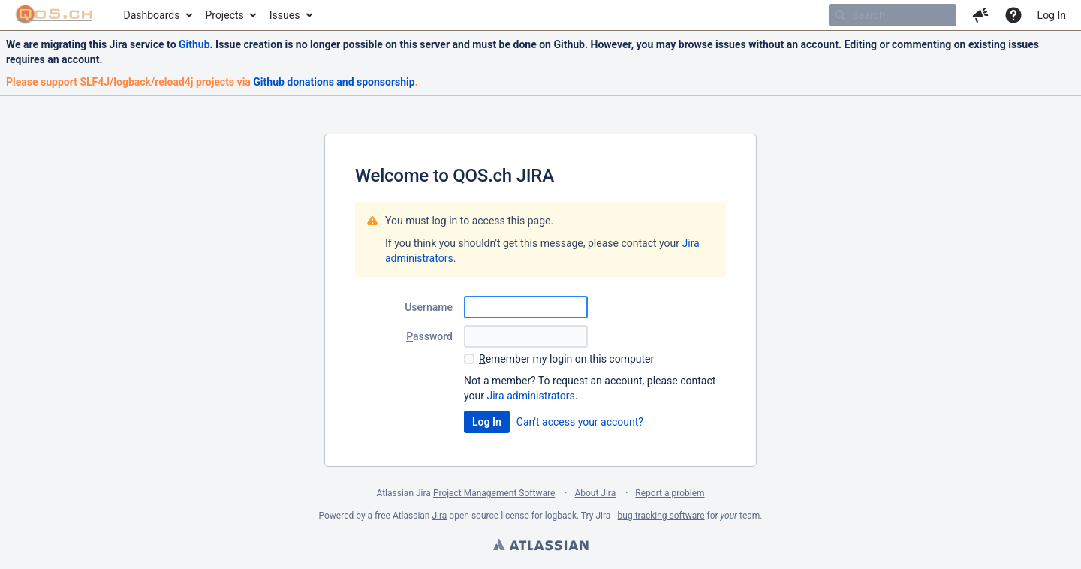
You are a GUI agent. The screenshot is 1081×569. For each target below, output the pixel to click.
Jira (439, 515)
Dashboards (152, 15)
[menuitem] (157, 15)
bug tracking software (661, 515)
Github (194, 44)
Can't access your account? (579, 422)
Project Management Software (494, 493)
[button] (980, 15)
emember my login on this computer (566, 359)
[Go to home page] (54, 15)
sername (429, 307)
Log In (1051, 15)
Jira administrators (530, 396)
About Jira (595, 493)
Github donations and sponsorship (333, 82)
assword (429, 336)
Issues (284, 15)
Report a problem (669, 493)
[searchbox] (892, 15)
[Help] (1013, 15)
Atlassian (540, 546)
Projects (224, 15)
